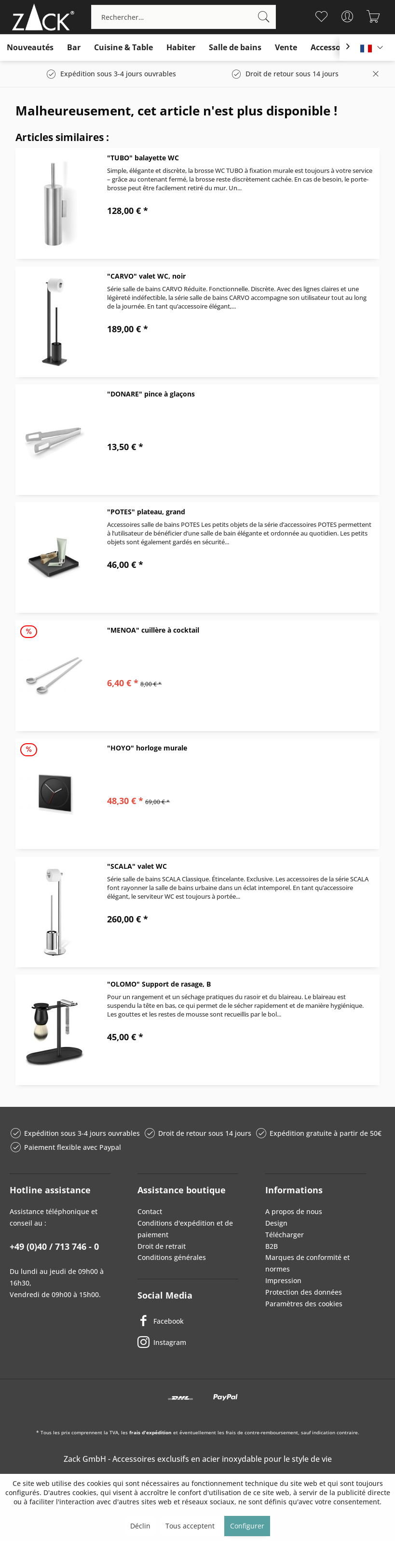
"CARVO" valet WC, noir (146, 276)
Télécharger (284, 1234)
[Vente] (286, 47)
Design (276, 1223)
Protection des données (303, 1292)
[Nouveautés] (30, 47)
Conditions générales (171, 1257)
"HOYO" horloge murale (147, 747)
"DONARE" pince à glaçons (151, 393)
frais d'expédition (150, 1432)
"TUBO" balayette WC (143, 157)
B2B (271, 1246)
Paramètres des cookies (303, 1303)
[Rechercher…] (183, 17)
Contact (149, 1211)
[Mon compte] (347, 16)
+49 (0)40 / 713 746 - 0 (54, 1246)
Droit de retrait (161, 1246)
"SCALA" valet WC (137, 866)
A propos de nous (293, 1211)
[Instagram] (187, 1342)
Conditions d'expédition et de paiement (185, 1228)
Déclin (140, 1525)
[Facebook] (187, 1320)
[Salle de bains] (235, 47)
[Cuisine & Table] (123, 47)
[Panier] (373, 16)
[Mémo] (321, 16)
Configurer (247, 1525)
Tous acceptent (190, 1525)
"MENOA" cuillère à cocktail (153, 630)
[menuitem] (183, 17)
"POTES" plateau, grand (146, 511)
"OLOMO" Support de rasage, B (159, 984)
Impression (283, 1280)
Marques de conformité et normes (307, 1263)
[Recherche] (264, 17)
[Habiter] (181, 47)
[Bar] (73, 47)
